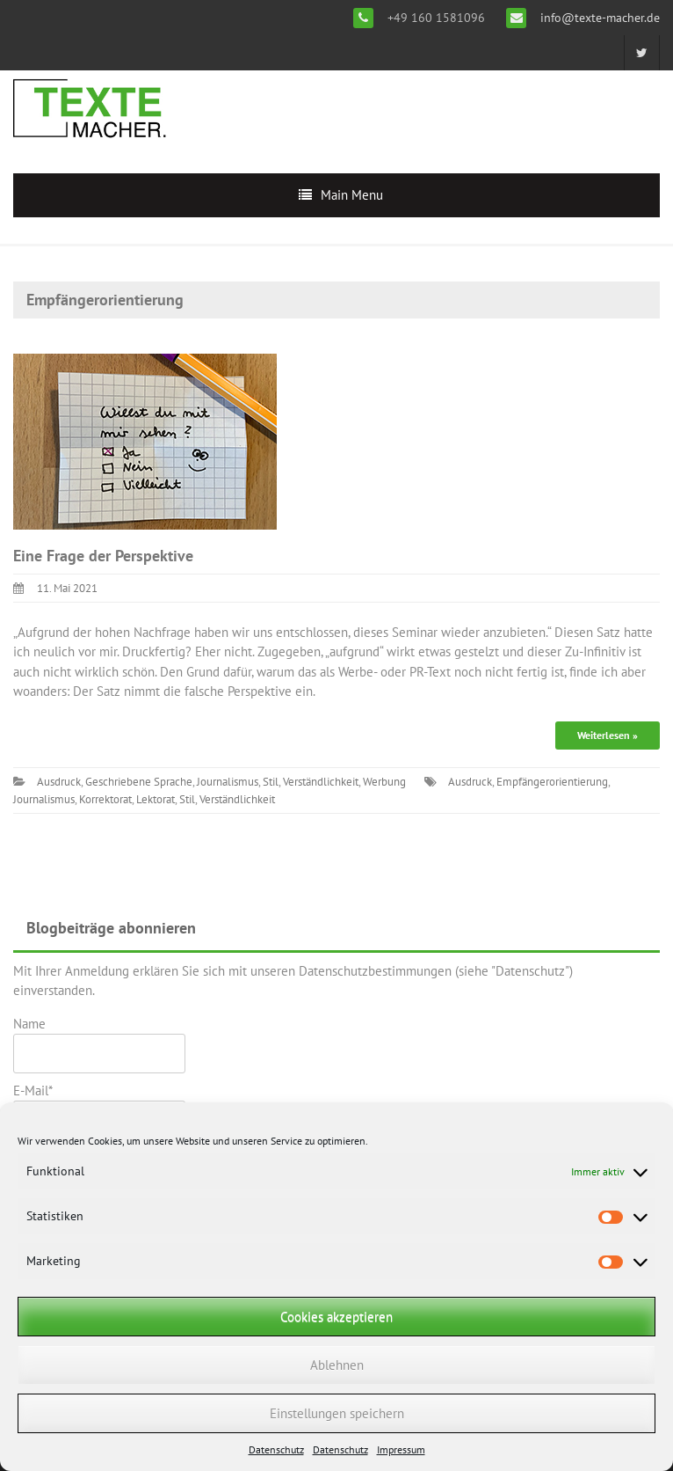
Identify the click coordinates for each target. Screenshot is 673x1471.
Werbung (384, 781)
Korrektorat (105, 799)
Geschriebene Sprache (138, 781)
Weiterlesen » (607, 735)
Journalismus (227, 781)
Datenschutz (276, 1449)
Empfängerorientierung (552, 781)
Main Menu (352, 195)
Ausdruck (59, 781)
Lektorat (155, 799)
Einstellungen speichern (337, 1413)
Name (99, 1044)
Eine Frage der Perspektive (103, 555)
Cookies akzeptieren (336, 1316)
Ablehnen (337, 1365)
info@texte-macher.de (598, 18)
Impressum (401, 1449)
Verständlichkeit (320, 781)
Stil (271, 781)
